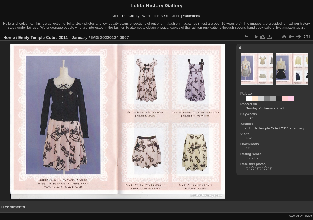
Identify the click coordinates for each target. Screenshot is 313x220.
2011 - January (73, 37)
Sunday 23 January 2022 (265, 108)
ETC (249, 118)
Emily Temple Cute (36, 37)
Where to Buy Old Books (161, 16)
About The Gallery (125, 16)
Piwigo (308, 215)
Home (9, 37)
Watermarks (192, 16)
